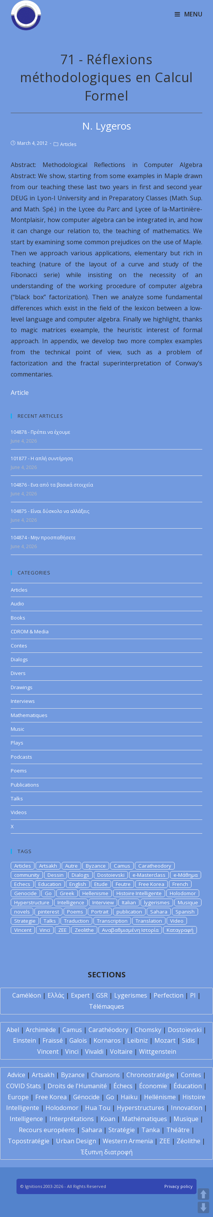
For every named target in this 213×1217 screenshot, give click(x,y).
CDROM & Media (30, 631)
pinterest (48, 911)
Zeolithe (84, 930)
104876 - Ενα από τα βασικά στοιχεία (52, 485)
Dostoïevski (185, 1030)
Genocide (25, 893)
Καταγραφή (180, 930)
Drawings (22, 687)
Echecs (22, 884)
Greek (67, 893)
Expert (80, 995)
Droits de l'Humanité (77, 1086)
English (77, 884)
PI (193, 995)
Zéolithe (188, 1141)
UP (203, 1194)
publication (129, 911)
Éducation (188, 1086)
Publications (25, 784)
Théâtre (178, 1130)
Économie (153, 1086)
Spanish (185, 911)
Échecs (123, 1086)
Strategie (25, 920)
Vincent (22, 930)
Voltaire (121, 1051)
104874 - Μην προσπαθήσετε (43, 537)
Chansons (105, 1075)
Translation (149, 920)
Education (49, 884)
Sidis (188, 1040)
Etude (101, 884)
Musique (188, 902)
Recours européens (47, 1130)
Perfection (169, 995)
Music (17, 728)
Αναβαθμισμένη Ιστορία (130, 930)
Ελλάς (56, 995)
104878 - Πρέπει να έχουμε (40, 432)
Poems (19, 770)
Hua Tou (97, 1107)
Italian (129, 902)
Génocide (86, 1097)
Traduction (76, 920)
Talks (17, 798)
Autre (71, 865)
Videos (19, 812)
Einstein (24, 1040)
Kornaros (107, 1040)
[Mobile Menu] (189, 14)
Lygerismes (130, 995)
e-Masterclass (149, 874)
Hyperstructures (140, 1107)
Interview (103, 902)
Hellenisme (95, 893)
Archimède (41, 1030)
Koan (107, 1119)
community (26, 874)
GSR (102, 995)
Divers (18, 673)
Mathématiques (144, 1119)
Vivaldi (94, 1051)
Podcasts (21, 756)
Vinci (44, 930)
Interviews (23, 701)
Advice (16, 1075)
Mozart (164, 1040)
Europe (18, 1097)
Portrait (99, 911)
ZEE (62, 930)
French (180, 884)
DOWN (203, 1207)
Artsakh (48, 865)
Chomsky (148, 1030)
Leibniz (137, 1040)
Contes (19, 645)
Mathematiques (29, 715)
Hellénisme (160, 1097)
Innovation (186, 1107)
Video (177, 920)
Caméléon (26, 995)
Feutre (123, 884)
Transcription (112, 920)
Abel (13, 1030)
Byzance (96, 865)
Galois (78, 1040)
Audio (17, 603)
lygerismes (157, 902)
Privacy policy (178, 1186)
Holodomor (183, 893)
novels (22, 911)
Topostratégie (28, 1141)
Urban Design (76, 1141)
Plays (17, 742)
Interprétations (71, 1119)
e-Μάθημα (186, 874)
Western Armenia (128, 1141)
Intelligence (70, 902)
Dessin (56, 874)
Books (18, 617)
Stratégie (121, 1130)
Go (48, 893)
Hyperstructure (31, 902)
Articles (68, 144)
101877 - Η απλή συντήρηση (42, 458)
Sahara (158, 911)
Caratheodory (154, 865)
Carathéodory (108, 1030)
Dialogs (19, 659)
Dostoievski (111, 874)
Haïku (129, 1097)
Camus (122, 865)
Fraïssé (53, 1040)
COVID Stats (23, 1086)
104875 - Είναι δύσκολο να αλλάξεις (50, 511)
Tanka (150, 1130)
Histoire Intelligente (139, 893)
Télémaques (106, 1006)
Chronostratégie (150, 1075)
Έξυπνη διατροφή (107, 1152)
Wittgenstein (157, 1051)
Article (20, 392)
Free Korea (151, 884)
